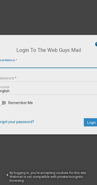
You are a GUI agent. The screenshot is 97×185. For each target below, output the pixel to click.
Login (79, 130)
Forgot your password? (27, 130)
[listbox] (48, 99)
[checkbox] (48, 110)
